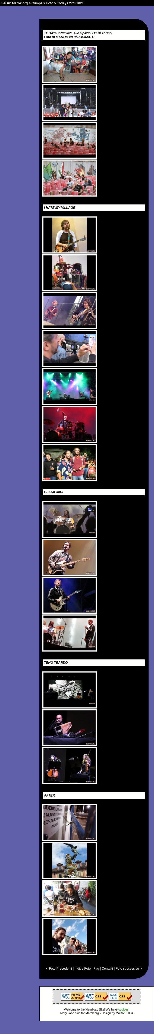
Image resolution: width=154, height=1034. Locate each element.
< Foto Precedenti (59, 968)
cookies (123, 1009)
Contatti (107, 968)
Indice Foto (83, 968)
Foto (49, 3)
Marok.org (20, 3)
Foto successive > (129, 968)
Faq (96, 968)
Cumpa (37, 3)
